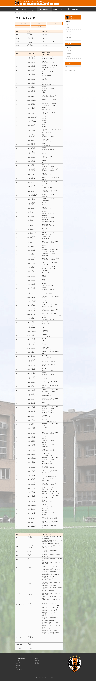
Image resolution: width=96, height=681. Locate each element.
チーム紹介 (24, 9)
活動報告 (69, 56)
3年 (39, 23)
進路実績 (55, 9)
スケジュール (63, 9)
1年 (23, 26)
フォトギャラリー (75, 9)
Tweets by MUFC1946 (70, 70)
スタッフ (39, 26)
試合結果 (69, 53)
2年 (55, 23)
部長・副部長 (22, 23)
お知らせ (69, 50)
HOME (17, 9)
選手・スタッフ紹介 (44, 9)
